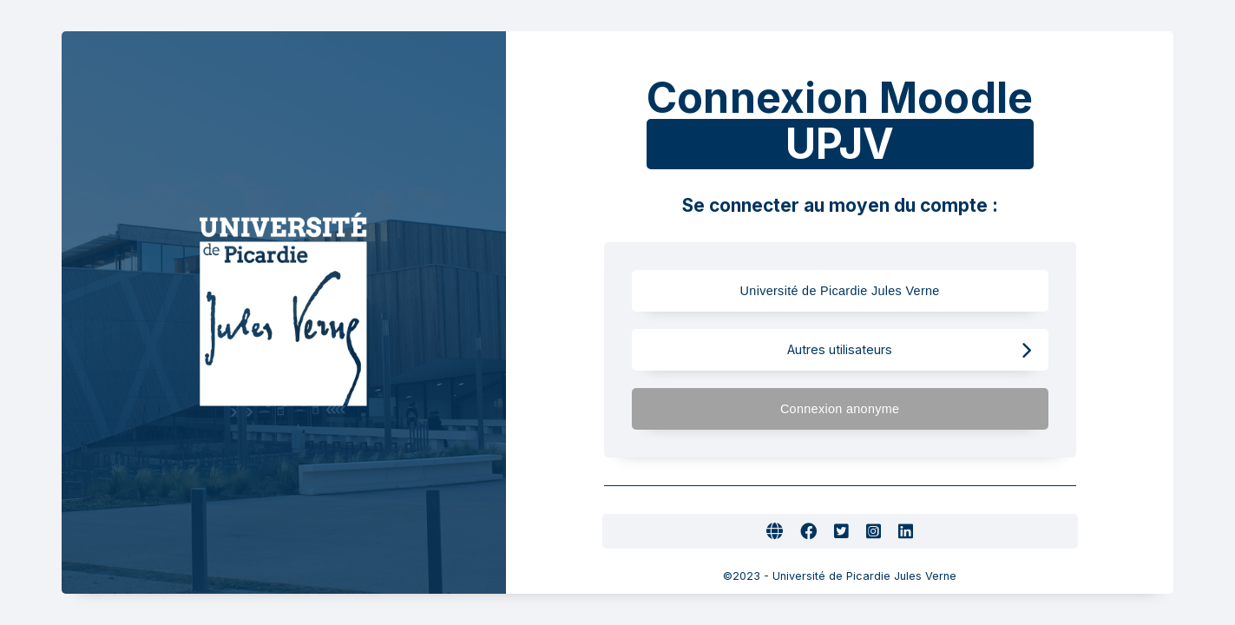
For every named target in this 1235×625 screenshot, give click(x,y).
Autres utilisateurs (909, 350)
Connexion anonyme (905, 409)
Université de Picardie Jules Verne (872, 291)
